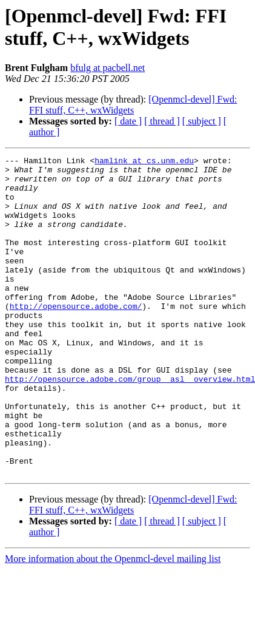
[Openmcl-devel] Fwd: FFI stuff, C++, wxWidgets (133, 104)
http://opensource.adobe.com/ (76, 336)
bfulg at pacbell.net (107, 68)
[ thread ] (162, 121)
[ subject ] (201, 121)
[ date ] (128, 121)
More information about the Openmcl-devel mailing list (112, 622)
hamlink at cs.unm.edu (144, 162)
